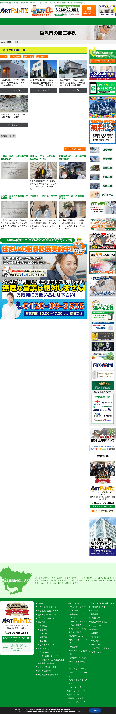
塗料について (74, 603)
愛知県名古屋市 (41, 578)
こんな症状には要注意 (47, 607)
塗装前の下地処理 (75, 698)
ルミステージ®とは (78, 669)
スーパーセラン (76, 687)
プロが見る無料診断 (46, 618)
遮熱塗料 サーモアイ (78, 658)
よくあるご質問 (97, 626)
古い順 (12, 136)
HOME (8, 21)
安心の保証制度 (44, 671)
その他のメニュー (97, 652)
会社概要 (91, 21)
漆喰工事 (43, 637)
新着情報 (96, 637)
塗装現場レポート (97, 614)
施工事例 (74, 21)
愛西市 (60, 578)
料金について (58, 21)
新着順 (4, 136)
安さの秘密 (44, 652)
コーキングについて (76, 702)
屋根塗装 (43, 630)
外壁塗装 (43, 626)
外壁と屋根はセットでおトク (52, 656)
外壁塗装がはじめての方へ (49, 611)
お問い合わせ (107, 21)
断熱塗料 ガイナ (77, 636)
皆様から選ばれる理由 (47, 667)
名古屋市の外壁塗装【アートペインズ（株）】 (49, 711)
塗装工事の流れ (41, 21)
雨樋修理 (43, 641)
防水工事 (43, 633)
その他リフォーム (47, 645)
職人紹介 (96, 641)
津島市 (52, 578)
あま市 (67, 578)
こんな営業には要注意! (100, 648)
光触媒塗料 (75, 647)
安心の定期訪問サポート (48, 675)
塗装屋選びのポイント (47, 615)
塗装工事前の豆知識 (98, 622)
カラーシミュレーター (77, 691)
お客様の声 (95, 618)
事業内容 (25, 21)
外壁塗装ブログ (97, 629)
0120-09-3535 (104, 502)
